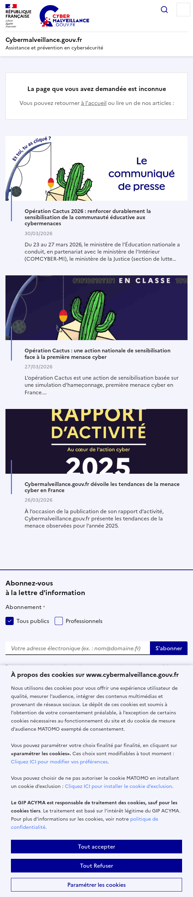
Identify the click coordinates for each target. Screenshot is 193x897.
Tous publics (32, 621)
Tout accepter (96, 846)
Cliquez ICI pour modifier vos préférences (59, 761)
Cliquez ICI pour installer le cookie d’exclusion (118, 786)
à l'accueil (94, 103)
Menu (183, 9)
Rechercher (164, 9)
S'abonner (168, 648)
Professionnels (84, 621)
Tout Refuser (96, 866)
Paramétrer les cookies (96, 885)
